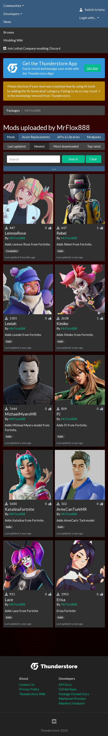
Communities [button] (12, 6)
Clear (93, 159)
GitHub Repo (68, 689)
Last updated (17, 146)
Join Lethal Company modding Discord (31, 48)
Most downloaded (65, 146)
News (7, 22)
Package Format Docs (74, 694)
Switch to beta (92, 9)
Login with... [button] (87, 18)
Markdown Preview (72, 698)
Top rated (93, 146)
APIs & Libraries (68, 137)
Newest (39, 146)
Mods (11, 137)
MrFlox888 (17, 238)
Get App (92, 68)
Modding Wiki (13, 40)
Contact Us (27, 684)
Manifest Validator (72, 703)
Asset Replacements (36, 137)
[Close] (99, 91)
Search (73, 159)
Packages (13, 110)
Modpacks (94, 137)
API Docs (65, 684)
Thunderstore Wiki (32, 694)
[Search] (33, 159)
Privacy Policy (29, 689)
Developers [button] (11, 14)
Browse (8, 32)
